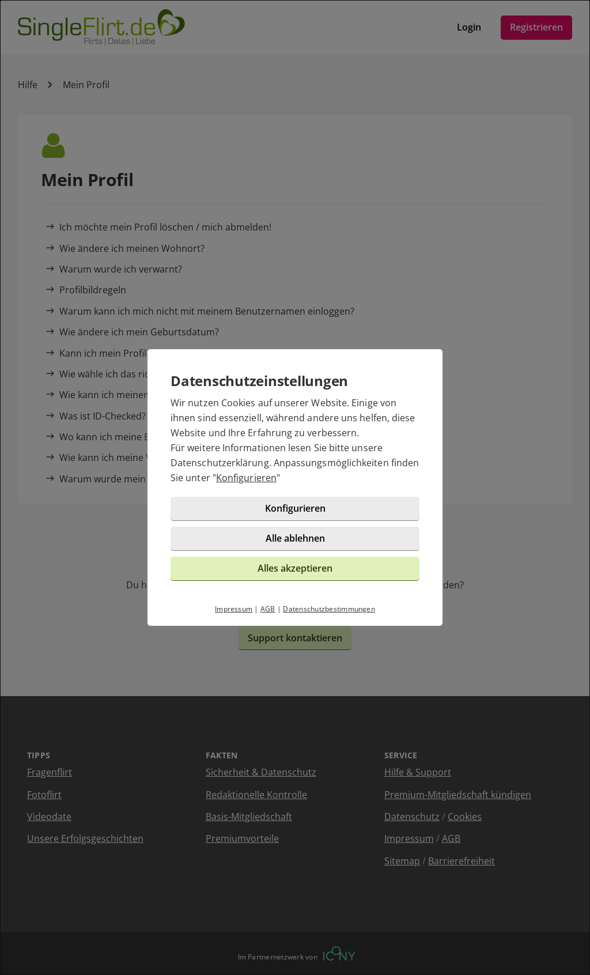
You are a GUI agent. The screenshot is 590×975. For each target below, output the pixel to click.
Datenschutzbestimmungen (329, 609)
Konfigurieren (246, 477)
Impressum (233, 609)
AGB (267, 609)
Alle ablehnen (295, 538)
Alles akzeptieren (295, 568)
